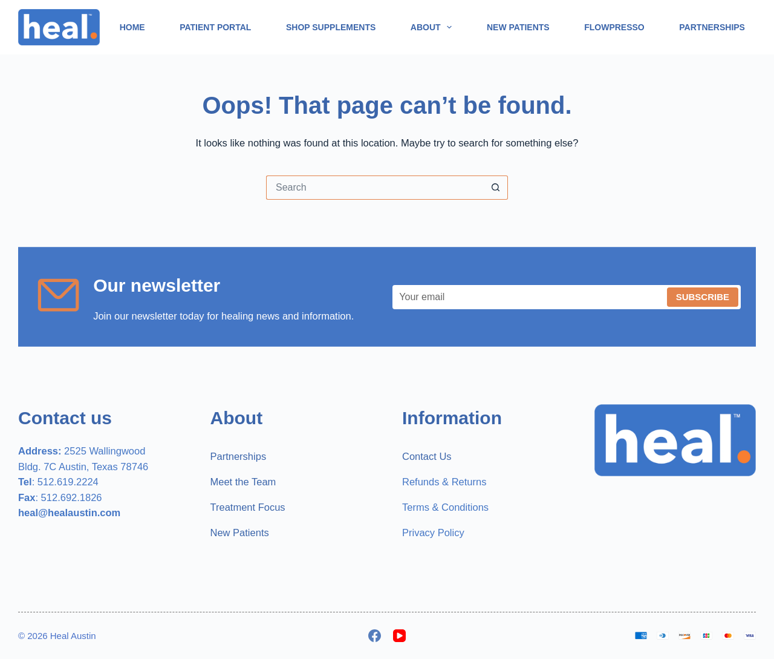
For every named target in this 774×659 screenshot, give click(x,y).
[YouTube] (399, 635)
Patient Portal (215, 27)
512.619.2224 (68, 481)
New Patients (518, 27)
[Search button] (496, 187)
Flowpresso (614, 27)
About (434, 27)
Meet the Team (243, 481)
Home (132, 27)
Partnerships (712, 27)
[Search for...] (375, 187)
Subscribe (702, 297)
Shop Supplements (331, 27)
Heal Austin (73, 636)
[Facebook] (374, 635)
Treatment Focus (247, 507)
